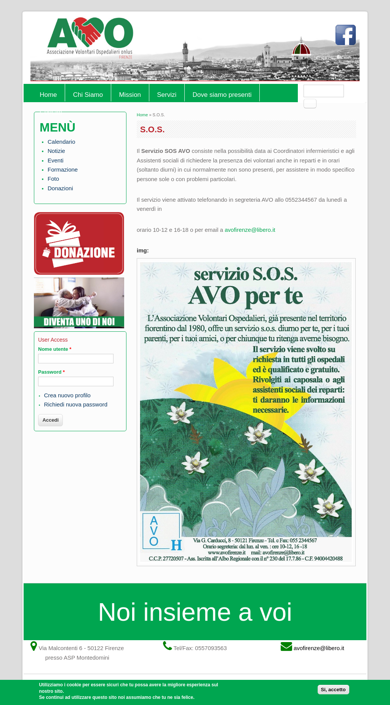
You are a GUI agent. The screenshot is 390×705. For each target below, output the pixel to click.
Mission (130, 94)
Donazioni (60, 188)
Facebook (347, 38)
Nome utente (54, 349)
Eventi (56, 160)
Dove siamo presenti (222, 94)
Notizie (56, 151)
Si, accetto (333, 692)
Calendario (61, 141)
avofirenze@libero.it (250, 229)
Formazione (63, 169)
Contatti (51, 112)
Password (51, 372)
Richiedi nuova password (75, 404)
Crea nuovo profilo (67, 395)
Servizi (166, 94)
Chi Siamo (88, 94)
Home (48, 94)
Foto (53, 178)
